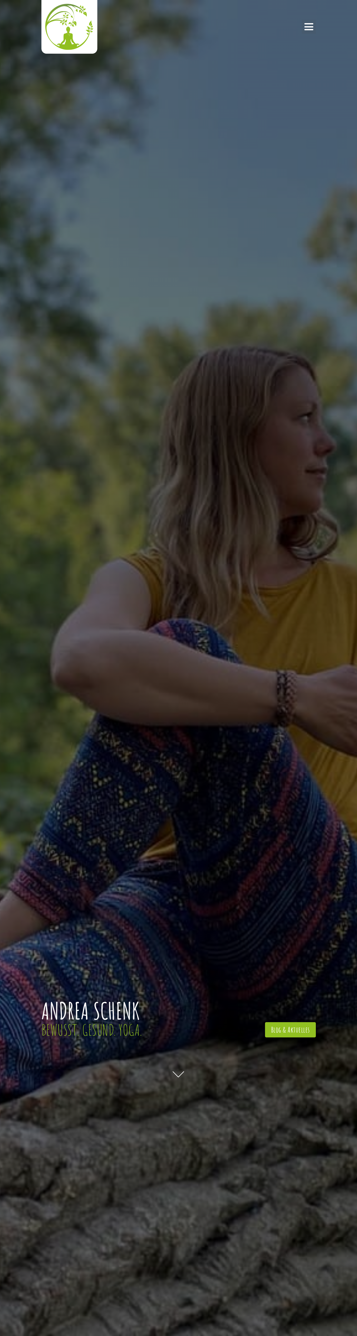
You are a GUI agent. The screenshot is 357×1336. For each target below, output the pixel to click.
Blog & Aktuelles (290, 1029)
